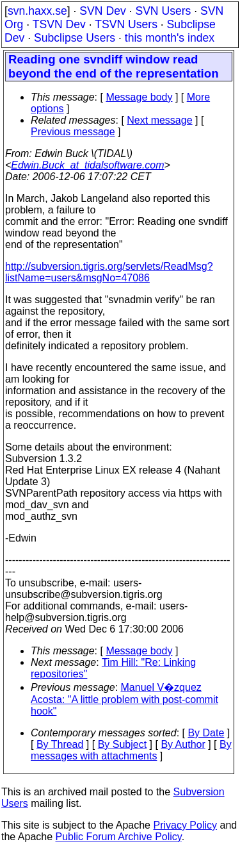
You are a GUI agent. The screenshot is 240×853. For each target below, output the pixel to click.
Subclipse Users (74, 37)
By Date (206, 732)
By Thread (60, 744)
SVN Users (163, 10)
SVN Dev (102, 10)
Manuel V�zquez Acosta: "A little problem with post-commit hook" (124, 699)
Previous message (73, 131)
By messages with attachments (131, 750)
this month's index (169, 37)
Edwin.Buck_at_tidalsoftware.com (87, 165)
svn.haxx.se (37, 10)
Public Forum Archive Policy (119, 836)
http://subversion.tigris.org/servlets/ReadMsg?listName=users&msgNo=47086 (109, 272)
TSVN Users (126, 24)
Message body (139, 97)
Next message (159, 120)
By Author (183, 744)
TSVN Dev (59, 24)
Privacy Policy (185, 825)
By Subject (122, 744)
